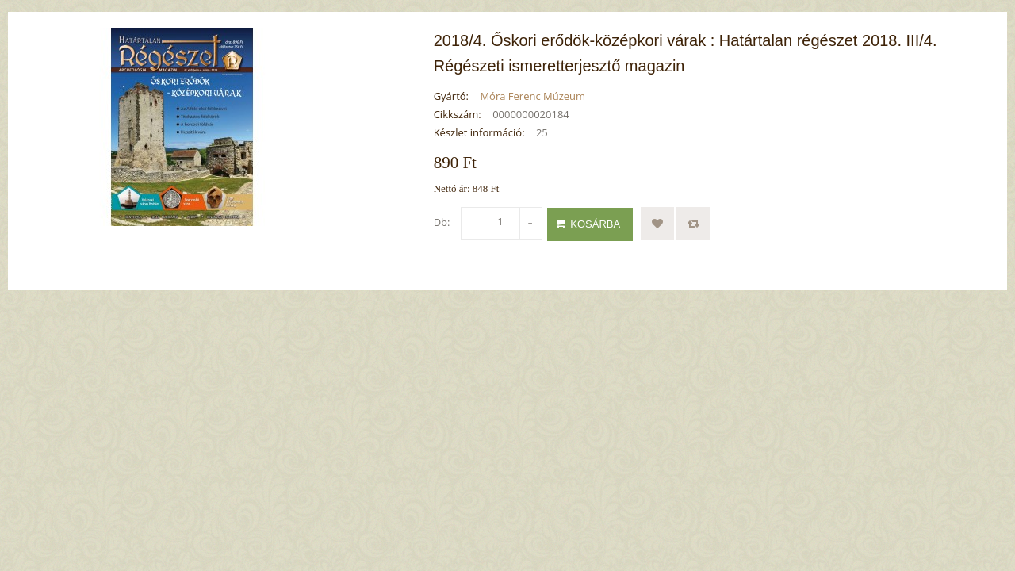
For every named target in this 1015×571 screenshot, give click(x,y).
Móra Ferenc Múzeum (532, 96)
